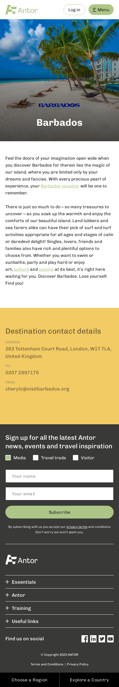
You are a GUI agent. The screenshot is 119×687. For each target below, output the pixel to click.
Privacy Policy (77, 664)
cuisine (46, 269)
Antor (15, 594)
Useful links (22, 621)
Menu (101, 9)
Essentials (20, 581)
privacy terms (76, 526)
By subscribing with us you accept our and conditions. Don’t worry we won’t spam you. (59, 529)
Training (18, 607)
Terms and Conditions (47, 664)
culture (21, 269)
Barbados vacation (60, 186)
